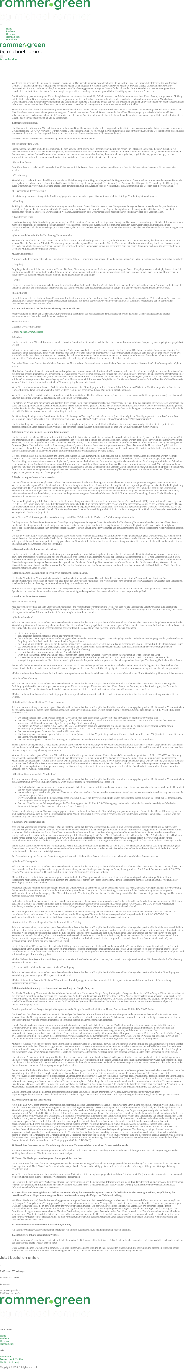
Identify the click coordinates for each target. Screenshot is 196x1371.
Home (9, 28)
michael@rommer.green (31, 332)
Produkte (10, 31)
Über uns (10, 34)
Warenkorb (11, 39)
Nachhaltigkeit (13, 37)
